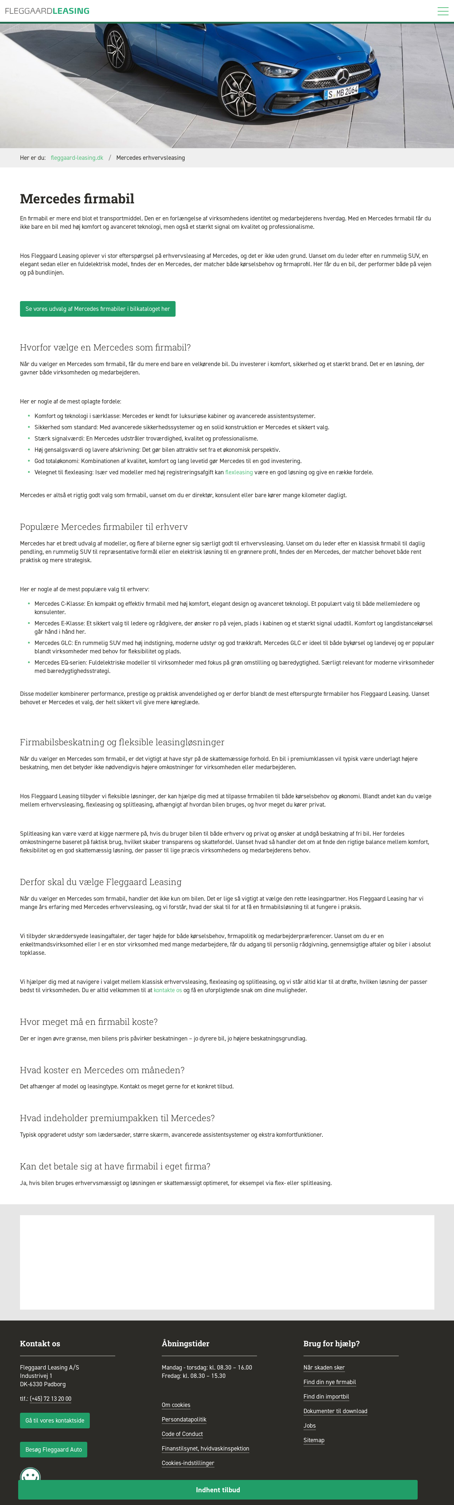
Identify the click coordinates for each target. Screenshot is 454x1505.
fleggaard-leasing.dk (77, 158)
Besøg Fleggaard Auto (53, 1449)
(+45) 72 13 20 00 (52, 1399)
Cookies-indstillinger (188, 1463)
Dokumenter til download (335, 1411)
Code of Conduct (182, 1434)
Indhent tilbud (218, 1490)
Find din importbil (326, 1396)
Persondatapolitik (184, 1419)
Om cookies (176, 1405)
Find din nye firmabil (330, 1382)
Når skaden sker (324, 1367)
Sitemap (314, 1440)
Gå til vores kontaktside (55, 1420)
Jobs (310, 1425)
